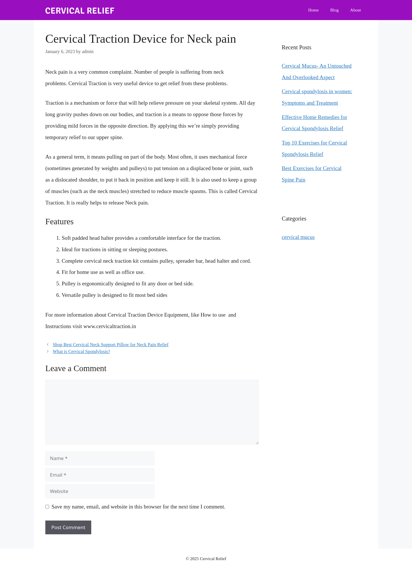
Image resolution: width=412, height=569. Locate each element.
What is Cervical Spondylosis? (81, 351)
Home (313, 10)
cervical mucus (298, 237)
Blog (334, 10)
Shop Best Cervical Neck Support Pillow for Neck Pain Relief (111, 344)
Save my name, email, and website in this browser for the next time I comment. (139, 507)
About (355, 10)
